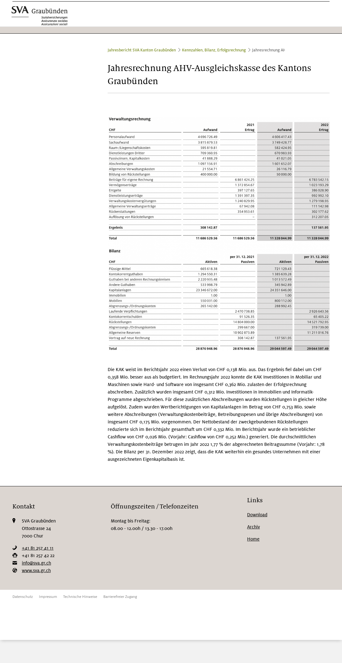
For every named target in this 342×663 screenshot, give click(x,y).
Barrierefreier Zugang (120, 597)
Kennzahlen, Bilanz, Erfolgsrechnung (214, 50)
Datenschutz (22, 597)
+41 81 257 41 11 (38, 548)
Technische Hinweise (80, 597)
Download (257, 514)
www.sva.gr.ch (36, 570)
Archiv (253, 526)
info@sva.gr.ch (36, 562)
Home (253, 539)
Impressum (48, 597)
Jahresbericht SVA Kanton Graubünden (142, 50)
